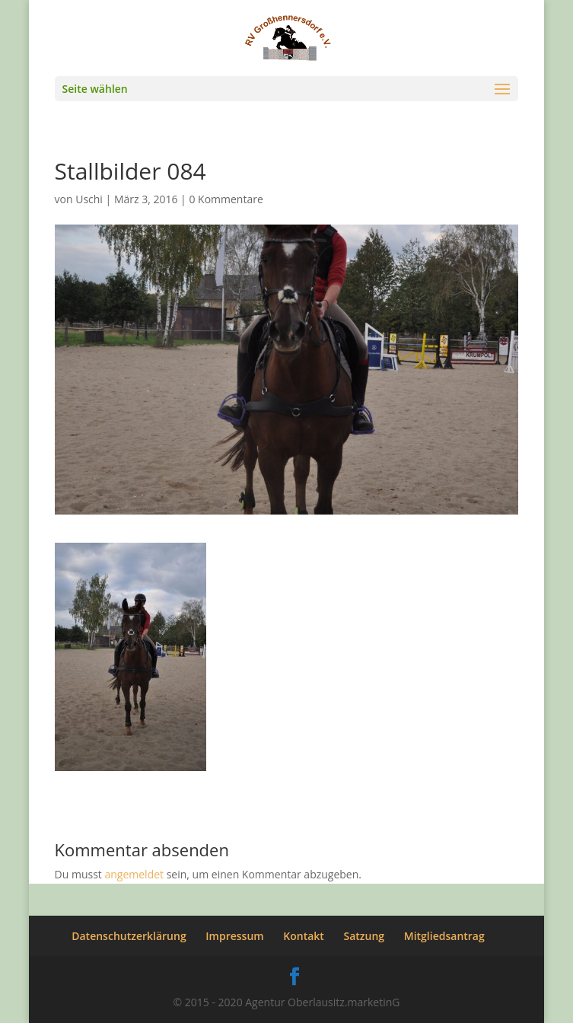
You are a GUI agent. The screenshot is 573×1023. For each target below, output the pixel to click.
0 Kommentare (226, 199)
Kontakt (303, 936)
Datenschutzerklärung (129, 936)
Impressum (234, 936)
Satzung (364, 936)
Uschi (89, 199)
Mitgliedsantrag (444, 936)
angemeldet (134, 874)
